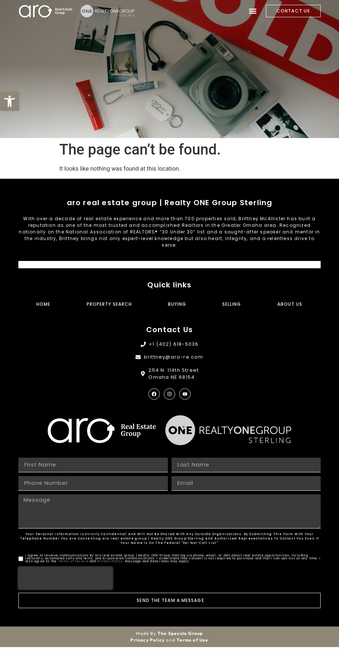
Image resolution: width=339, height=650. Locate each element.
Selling (231, 304)
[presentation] (65, 581)
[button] (9, 101)
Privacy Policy (110, 564)
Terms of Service (73, 564)
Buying (177, 304)
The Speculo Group (180, 636)
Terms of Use (192, 643)
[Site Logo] (45, 11)
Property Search (109, 304)
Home (43, 304)
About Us (289, 304)
